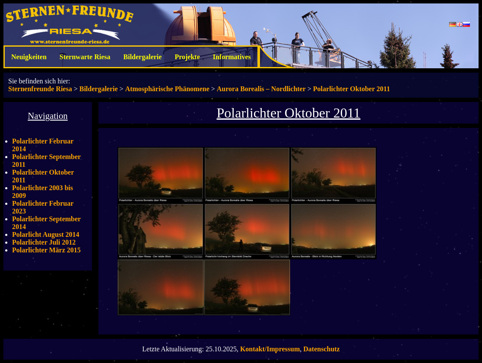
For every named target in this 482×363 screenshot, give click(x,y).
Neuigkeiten (29, 56)
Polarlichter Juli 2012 (44, 242)
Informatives (232, 56)
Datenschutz (321, 349)
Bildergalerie (143, 56)
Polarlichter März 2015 (46, 250)
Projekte (187, 56)
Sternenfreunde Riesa (40, 88)
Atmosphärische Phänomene (167, 88)
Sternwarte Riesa (85, 56)
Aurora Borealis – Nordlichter (261, 88)
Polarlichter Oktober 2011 (351, 88)
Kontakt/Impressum (270, 349)
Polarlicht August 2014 (45, 234)
